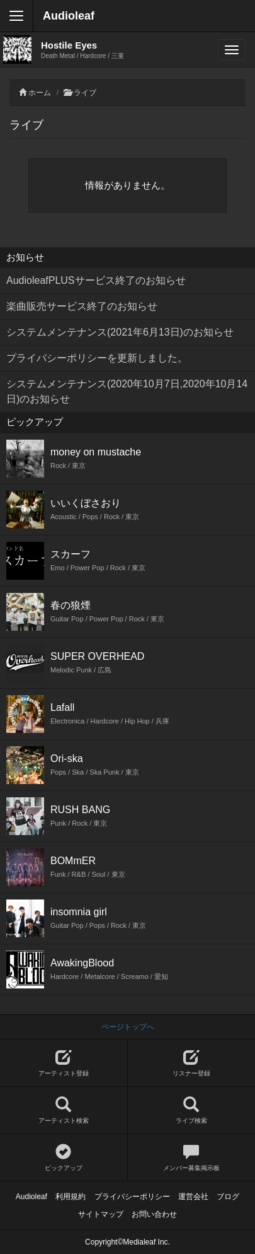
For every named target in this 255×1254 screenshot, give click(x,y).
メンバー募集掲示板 (192, 1157)
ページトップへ (127, 1027)
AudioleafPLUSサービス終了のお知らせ (96, 280)
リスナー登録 (192, 1063)
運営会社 (193, 1196)
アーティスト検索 (63, 1110)
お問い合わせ (154, 1214)
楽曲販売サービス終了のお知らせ (81, 306)
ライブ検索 (192, 1110)
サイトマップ (100, 1214)
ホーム (39, 92)
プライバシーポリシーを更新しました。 (97, 358)
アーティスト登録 (63, 1063)
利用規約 (70, 1196)
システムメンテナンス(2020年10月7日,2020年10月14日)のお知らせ (126, 391)
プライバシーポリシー (132, 1196)
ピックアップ (63, 1157)
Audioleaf (68, 15)
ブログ (228, 1196)
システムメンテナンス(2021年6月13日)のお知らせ (120, 332)
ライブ (85, 92)
